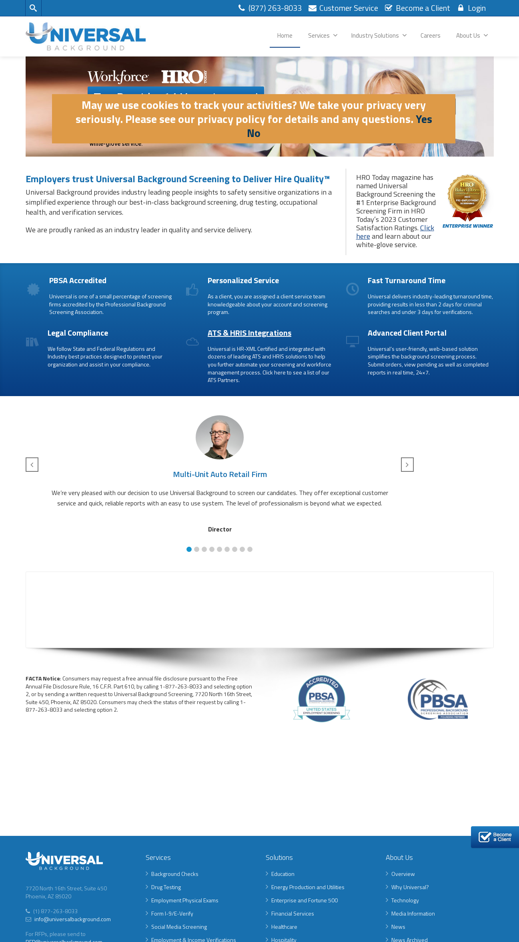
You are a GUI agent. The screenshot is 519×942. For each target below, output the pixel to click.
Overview (403, 874)
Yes (424, 118)
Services (323, 35)
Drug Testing (166, 887)
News (398, 926)
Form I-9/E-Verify (172, 913)
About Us (472, 35)
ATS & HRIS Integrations (249, 332)
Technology (405, 900)
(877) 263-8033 (269, 8)
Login (471, 8)
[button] (189, 549)
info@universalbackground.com (72, 919)
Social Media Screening (179, 926)
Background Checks (174, 874)
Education (283, 874)
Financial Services (292, 913)
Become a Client (417, 8)
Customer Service (343, 8)
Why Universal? (410, 887)
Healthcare (284, 926)
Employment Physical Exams (184, 900)
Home (285, 35)
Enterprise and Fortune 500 (304, 900)
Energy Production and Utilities (308, 887)
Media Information (413, 913)
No (254, 132)
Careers (431, 35)
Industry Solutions (379, 35)
